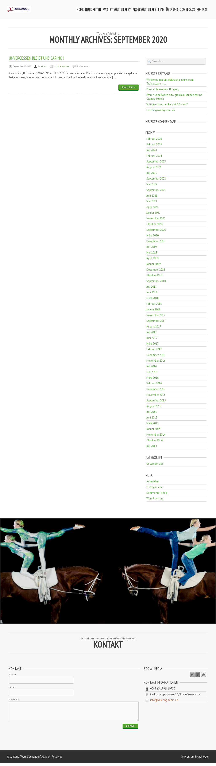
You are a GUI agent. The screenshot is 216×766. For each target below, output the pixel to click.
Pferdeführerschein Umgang (162, 89)
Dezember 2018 (155, 269)
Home (80, 9)
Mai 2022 (151, 184)
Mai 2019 (151, 252)
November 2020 (155, 218)
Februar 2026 (154, 139)
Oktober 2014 (154, 440)
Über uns (172, 9)
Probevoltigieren (144, 9)
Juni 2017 (151, 338)
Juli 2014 (151, 446)
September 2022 (156, 178)
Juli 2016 (151, 366)
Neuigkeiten (93, 9)
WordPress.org (154, 498)
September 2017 (156, 321)
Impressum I (188, 760)
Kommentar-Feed (156, 493)
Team (161, 9)
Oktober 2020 (154, 224)
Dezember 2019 (155, 241)
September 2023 (156, 161)
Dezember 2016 (155, 355)
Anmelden (152, 481)
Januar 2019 (153, 264)
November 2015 (155, 395)
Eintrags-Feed (154, 487)
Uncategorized (62, 66)
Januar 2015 (153, 429)
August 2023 (153, 167)
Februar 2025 (154, 144)
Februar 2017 (154, 349)
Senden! (130, 728)
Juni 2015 (151, 417)
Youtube (203, 674)
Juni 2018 (151, 292)
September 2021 (156, 190)
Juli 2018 (151, 286)
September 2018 (156, 281)
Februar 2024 (154, 156)
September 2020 (156, 230)
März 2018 (152, 298)
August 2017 (153, 326)
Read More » (128, 87)
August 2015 (153, 406)
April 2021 (152, 207)
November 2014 (155, 434)
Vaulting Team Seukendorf (25, 760)
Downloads (187, 9)
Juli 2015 (151, 412)
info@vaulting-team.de (164, 700)
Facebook (197, 674)
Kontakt (202, 9)
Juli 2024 (151, 150)
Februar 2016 (154, 383)
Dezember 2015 (155, 389)
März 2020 (152, 235)
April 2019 (152, 258)
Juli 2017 (151, 332)
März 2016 (152, 378)
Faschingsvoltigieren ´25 (160, 110)
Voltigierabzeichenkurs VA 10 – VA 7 (167, 104)
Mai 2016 (151, 372)
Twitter (192, 674)
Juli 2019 (151, 247)
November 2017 (155, 315)
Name (12, 674)
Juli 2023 (151, 173)
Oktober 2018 (154, 275)
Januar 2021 (153, 213)
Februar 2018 (154, 304)
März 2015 (152, 423)
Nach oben (202, 760)
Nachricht (14, 699)
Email (12, 686)
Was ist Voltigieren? (117, 9)
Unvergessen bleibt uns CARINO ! (36, 58)
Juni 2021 (151, 195)
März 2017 (152, 343)
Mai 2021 (151, 201)
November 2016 (155, 360)
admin (43, 66)
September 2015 (156, 400)
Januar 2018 (153, 309)
